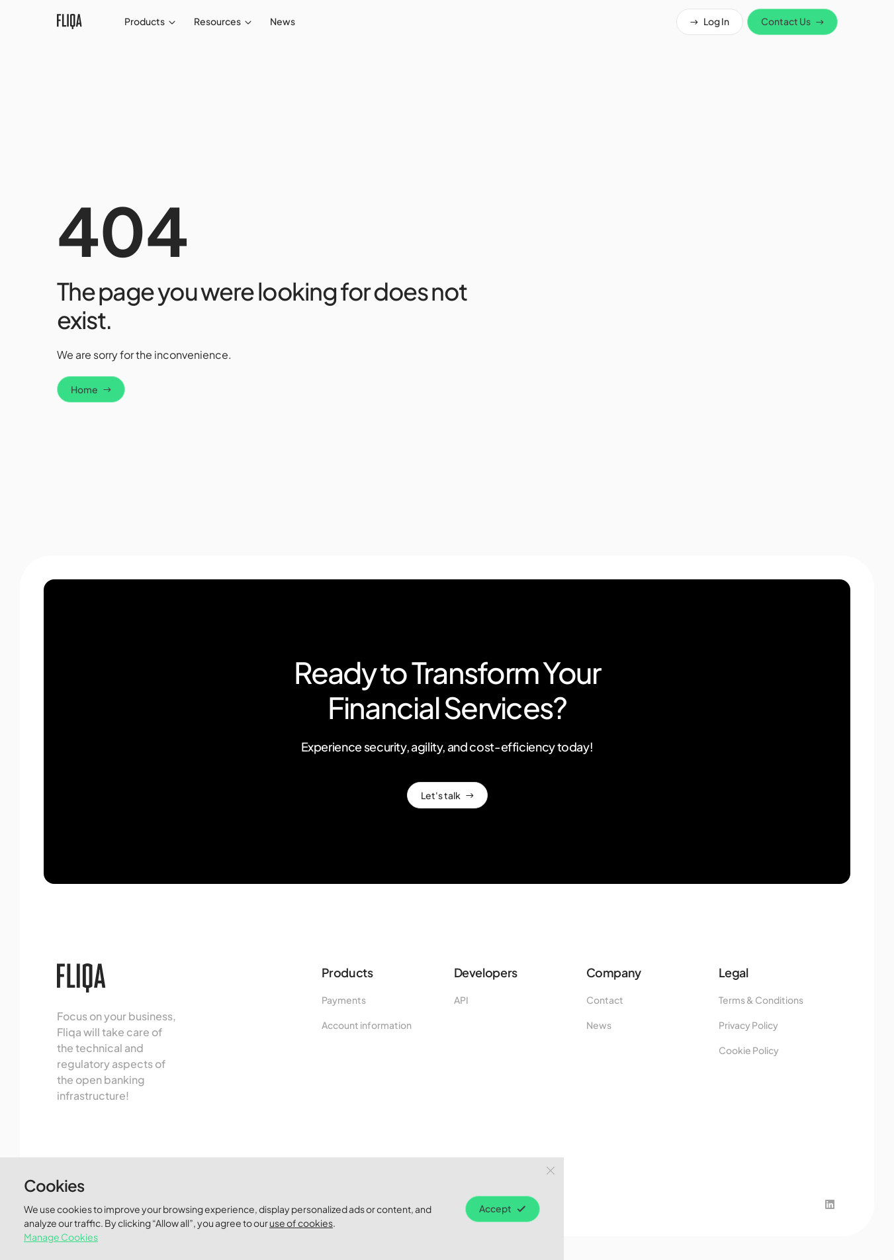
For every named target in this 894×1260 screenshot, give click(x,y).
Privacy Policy (748, 1025)
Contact (604, 1000)
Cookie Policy (749, 1050)
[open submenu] (172, 21)
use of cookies (301, 1223)
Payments (344, 1000)
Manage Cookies (61, 1237)
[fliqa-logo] (69, 21)
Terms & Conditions (761, 1000)
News (598, 1025)
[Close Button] (550, 1170)
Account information (367, 1025)
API (461, 1000)
